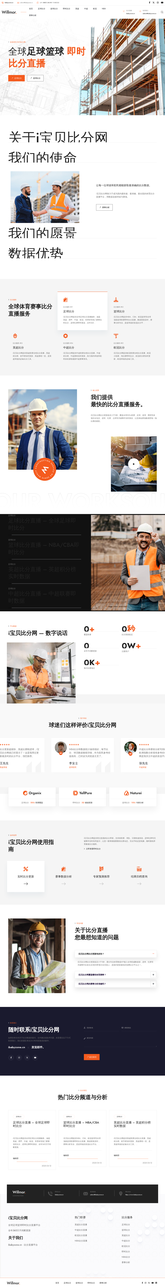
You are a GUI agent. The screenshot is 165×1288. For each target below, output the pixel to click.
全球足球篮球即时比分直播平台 (24, 1225)
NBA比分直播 (81, 1240)
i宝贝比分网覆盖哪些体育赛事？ (92, 974)
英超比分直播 (81, 1224)
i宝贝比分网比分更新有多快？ (91, 953)
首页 (31, 8)
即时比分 (66, 8)
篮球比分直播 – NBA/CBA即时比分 (43, 548)
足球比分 (41, 8)
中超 (86, 8)
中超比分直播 (81, 1229)
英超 (77, 8)
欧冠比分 (119, 348)
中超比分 (68, 348)
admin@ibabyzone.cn (26, 3)
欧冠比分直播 (81, 1235)
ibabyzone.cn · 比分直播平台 (23, 1244)
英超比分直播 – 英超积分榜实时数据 (42, 572)
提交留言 (92, 1057)
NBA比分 (126, 1256)
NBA (104, 8)
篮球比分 (54, 8)
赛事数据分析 (63, 876)
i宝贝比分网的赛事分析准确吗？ (92, 983)
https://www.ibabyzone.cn (133, 1195)
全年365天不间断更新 (19, 1230)
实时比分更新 (26, 876)
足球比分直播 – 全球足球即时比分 (42, 524)
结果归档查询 (139, 876)
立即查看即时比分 (92, 848)
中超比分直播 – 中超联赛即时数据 (42, 597)
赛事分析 (32, 15)
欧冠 (95, 8)
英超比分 (18, 348)
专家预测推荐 (101, 876)
